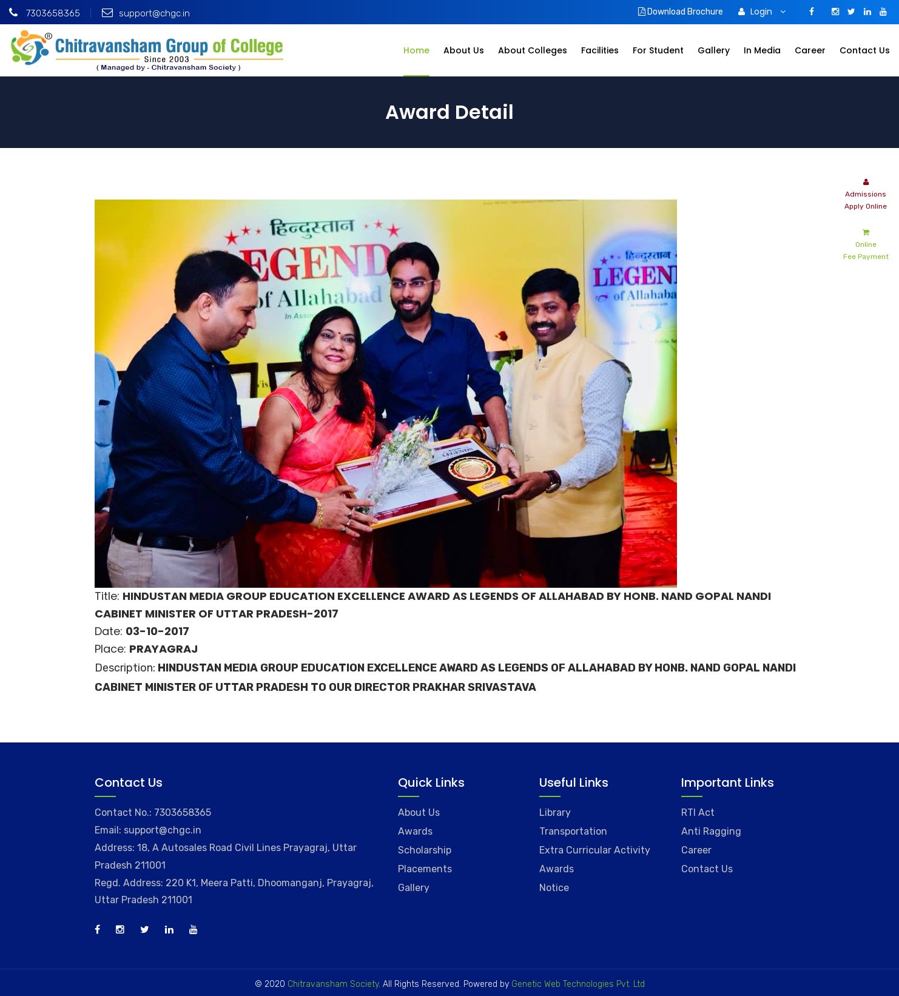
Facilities (600, 50)
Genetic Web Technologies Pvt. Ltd (577, 984)
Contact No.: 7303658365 (153, 812)
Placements (425, 869)
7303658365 (44, 13)
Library (555, 812)
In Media (762, 50)
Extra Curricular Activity (594, 850)
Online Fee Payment (866, 243)
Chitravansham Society (333, 984)
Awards (415, 831)
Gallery (714, 50)
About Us (463, 50)
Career (810, 50)
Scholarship (424, 850)
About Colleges (532, 50)
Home (416, 50)
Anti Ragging (711, 831)
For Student (658, 50)
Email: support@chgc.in (148, 830)
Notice (554, 887)
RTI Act (698, 812)
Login (762, 11)
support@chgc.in (146, 13)
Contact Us (865, 50)
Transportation (573, 831)
